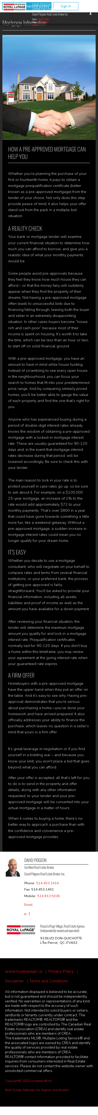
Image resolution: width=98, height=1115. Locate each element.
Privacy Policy (61, 971)
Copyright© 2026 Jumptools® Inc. (29, 1081)
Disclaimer (14, 981)
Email (34, 25)
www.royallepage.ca (23, 971)
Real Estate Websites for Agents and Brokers (37, 1090)
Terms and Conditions (48, 981)
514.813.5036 (43, 19)
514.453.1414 (42, 22)
